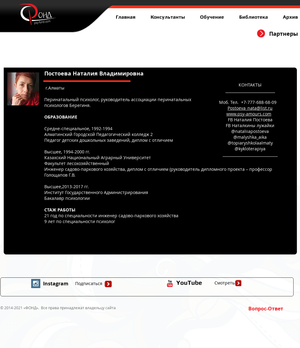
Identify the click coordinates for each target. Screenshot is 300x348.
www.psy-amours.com (248, 114)
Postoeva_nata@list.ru (250, 108)
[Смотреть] (224, 283)
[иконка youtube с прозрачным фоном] (169, 283)
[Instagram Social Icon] (35, 283)
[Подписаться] (88, 283)
